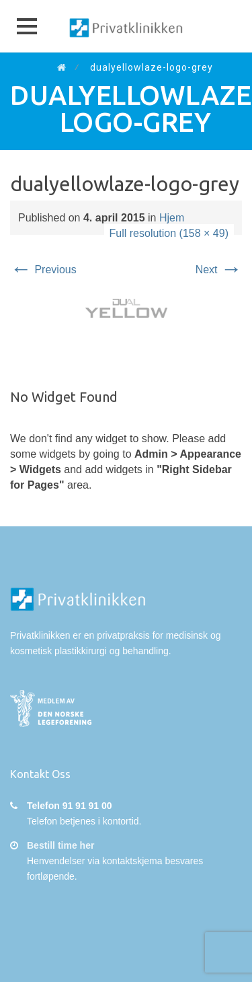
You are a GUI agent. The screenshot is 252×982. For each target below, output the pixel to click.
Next (219, 269)
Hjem (171, 217)
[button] (27, 26)
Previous (43, 269)
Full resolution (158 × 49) (169, 233)
